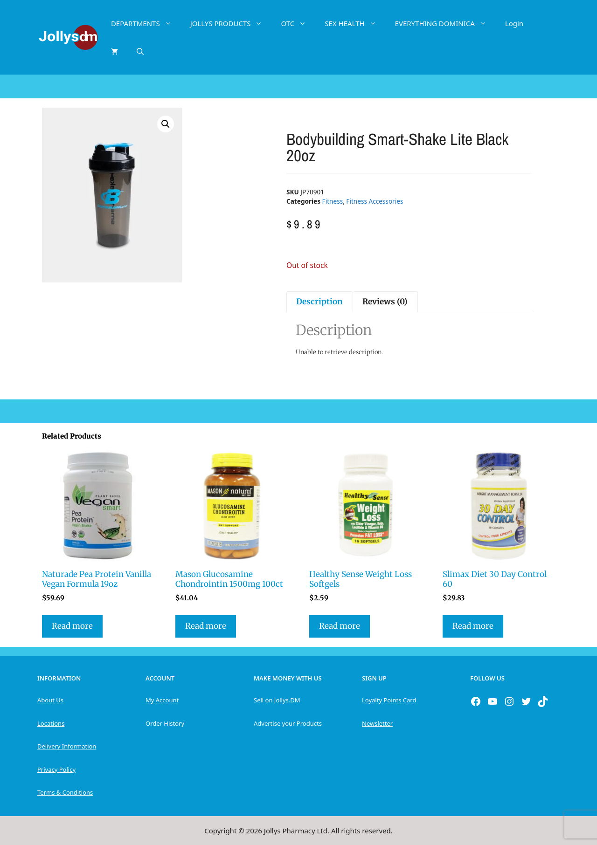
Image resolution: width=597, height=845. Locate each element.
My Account (162, 700)
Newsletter (377, 723)
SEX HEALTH (355, 23)
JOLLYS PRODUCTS (231, 23)
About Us (50, 700)
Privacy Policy (56, 769)
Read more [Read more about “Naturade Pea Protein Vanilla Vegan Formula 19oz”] (72, 626)
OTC (298, 23)
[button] (165, 124)
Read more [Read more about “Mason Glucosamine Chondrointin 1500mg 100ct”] (205, 626)
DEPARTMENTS (146, 23)
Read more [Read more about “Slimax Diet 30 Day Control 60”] (472, 626)
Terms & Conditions (65, 792)
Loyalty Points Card (389, 700)
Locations (50, 723)
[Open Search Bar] (140, 51)
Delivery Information (66, 746)
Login (514, 23)
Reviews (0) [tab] (385, 301)
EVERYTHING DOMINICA (445, 23)
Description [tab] (319, 301)
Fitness (332, 201)
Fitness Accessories (374, 201)
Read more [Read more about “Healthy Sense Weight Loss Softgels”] (339, 626)
